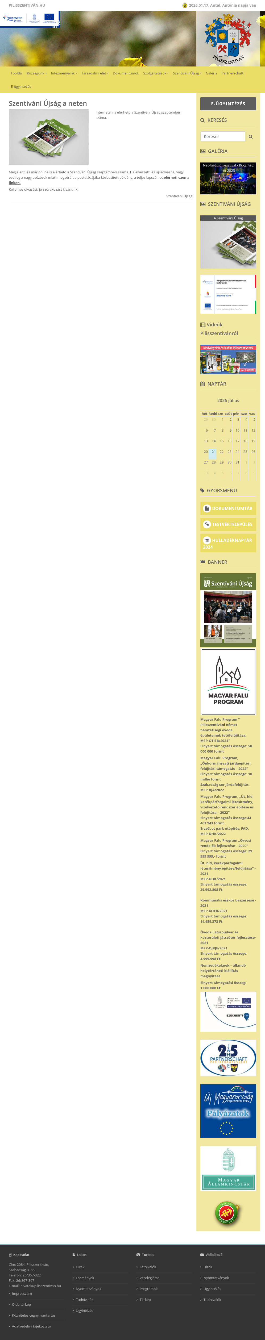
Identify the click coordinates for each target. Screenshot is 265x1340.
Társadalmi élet (93, 73)
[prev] (202, 398)
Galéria (211, 73)
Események (85, 1277)
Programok (149, 1288)
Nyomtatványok (88, 1288)
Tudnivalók (84, 1299)
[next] (253, 398)
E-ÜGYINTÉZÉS (228, 104)
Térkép (145, 1299)
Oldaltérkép (21, 1304)
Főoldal (17, 73)
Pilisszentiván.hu (27, 5)
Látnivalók (148, 1266)
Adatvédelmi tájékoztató (31, 1326)
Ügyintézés (84, 1310)
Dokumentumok (126, 73)
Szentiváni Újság (186, 73)
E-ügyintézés (21, 86)
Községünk (35, 73)
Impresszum (22, 1293)
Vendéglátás (149, 1277)
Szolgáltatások (154, 73)
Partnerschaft (232, 73)
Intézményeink (63, 73)
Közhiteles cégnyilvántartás (34, 1315)
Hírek (80, 1266)
